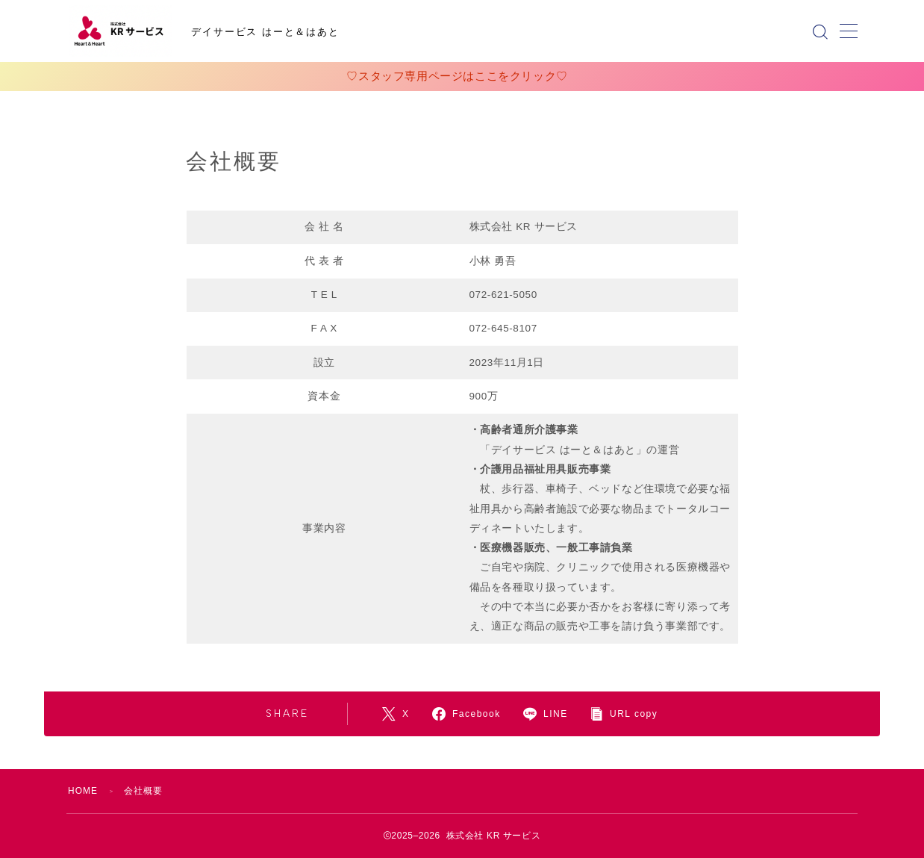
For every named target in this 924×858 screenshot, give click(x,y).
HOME (83, 791)
